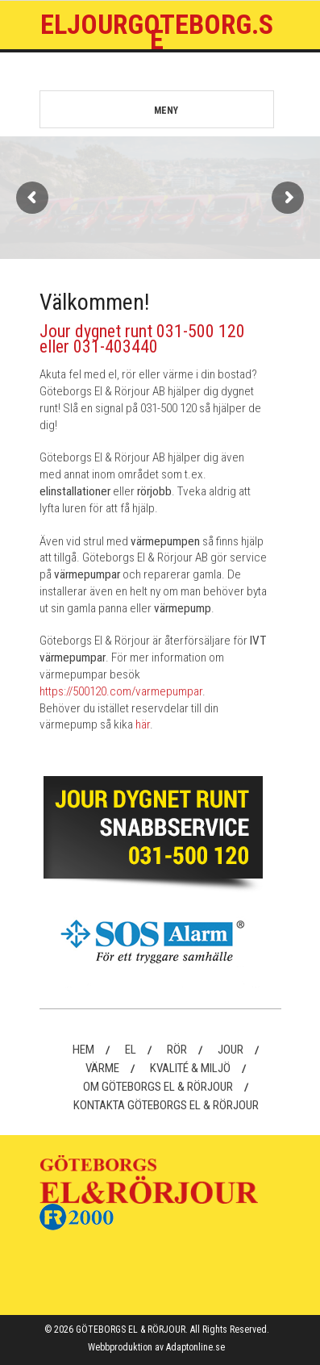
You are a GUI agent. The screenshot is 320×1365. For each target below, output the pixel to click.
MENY (123, 111)
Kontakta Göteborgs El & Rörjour (166, 1105)
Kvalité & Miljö (190, 1068)
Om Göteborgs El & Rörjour (158, 1086)
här (142, 724)
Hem (83, 1049)
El (130, 1049)
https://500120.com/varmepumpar (120, 691)
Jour (230, 1049)
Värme (102, 1068)
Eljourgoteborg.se (156, 32)
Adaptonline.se (195, 1347)
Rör (177, 1049)
